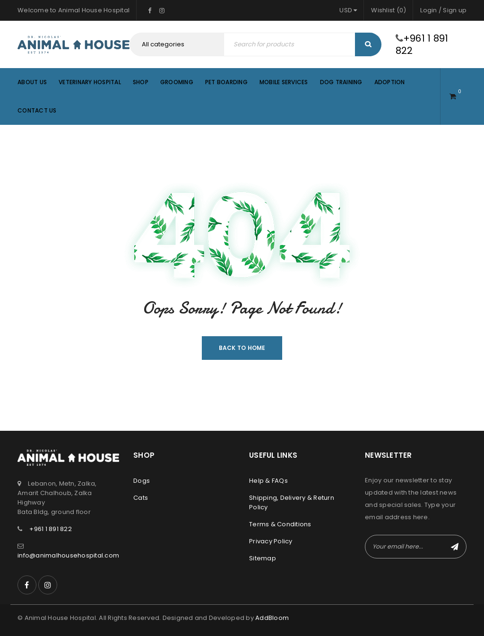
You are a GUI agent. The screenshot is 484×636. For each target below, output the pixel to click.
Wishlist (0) (388, 10)
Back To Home (242, 348)
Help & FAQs (268, 480)
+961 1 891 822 (422, 44)
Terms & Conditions (280, 524)
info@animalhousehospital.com (68, 555)
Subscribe (454, 546)
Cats (140, 497)
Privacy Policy (271, 541)
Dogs (141, 480)
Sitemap (262, 558)
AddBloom (272, 617)
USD (345, 10)
